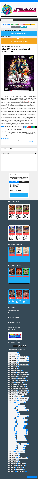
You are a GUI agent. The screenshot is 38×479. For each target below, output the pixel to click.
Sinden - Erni (11, 408)
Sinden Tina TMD (11, 469)
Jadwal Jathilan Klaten (13, 315)
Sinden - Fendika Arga (23, 358)
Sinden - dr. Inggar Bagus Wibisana (15, 370)
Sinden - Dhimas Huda (12, 392)
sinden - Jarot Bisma (12, 380)
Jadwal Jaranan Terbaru (14, 184)
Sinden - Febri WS (23, 356)
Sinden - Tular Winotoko (13, 414)
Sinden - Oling (11, 451)
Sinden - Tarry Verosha (13, 366)
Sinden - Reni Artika (12, 457)
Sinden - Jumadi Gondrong (13, 443)
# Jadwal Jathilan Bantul (9, 126)
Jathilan (24, 181)
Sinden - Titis (22, 463)
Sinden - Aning (11, 402)
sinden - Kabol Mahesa (13, 400)
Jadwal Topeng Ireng (14, 186)
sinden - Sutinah (12, 471)
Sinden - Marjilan (21, 384)
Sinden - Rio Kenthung (12, 459)
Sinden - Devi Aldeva (12, 406)
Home (3, 45)
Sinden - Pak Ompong (20, 386)
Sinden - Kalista (24, 443)
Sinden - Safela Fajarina (13, 374)
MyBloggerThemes (20, 477)
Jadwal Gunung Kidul (30, 24)
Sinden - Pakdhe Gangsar (13, 453)
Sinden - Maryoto (12, 445)
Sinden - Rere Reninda (22, 457)
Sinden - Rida (11, 396)
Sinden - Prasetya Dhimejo (13, 455)
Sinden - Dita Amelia (23, 360)
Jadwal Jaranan (14, 181)
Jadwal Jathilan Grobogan (14, 310)
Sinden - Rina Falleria (12, 388)
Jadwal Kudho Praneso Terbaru (28, 45)
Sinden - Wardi (21, 465)
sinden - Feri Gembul (23, 374)
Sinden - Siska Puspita (13, 412)
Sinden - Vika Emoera (12, 465)
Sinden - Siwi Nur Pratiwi (13, 461)
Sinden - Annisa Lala (20, 402)
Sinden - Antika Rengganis (13, 404)
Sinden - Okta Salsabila (22, 410)
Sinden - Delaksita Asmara (13, 364)
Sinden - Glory (19, 382)
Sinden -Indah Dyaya (23, 416)
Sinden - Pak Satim (20, 451)
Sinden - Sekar (21, 378)
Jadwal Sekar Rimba (13, 185)
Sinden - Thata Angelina (13, 368)
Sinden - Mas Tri (21, 445)
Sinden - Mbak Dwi (12, 447)
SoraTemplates (8, 477)
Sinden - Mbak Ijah (12, 410)
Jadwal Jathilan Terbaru (18, 45)
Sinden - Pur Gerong (12, 378)
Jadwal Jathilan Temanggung (14, 322)
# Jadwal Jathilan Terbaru (18, 126)
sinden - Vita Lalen (22, 380)
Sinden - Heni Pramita (12, 394)
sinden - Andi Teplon (23, 398)
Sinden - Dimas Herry (23, 392)
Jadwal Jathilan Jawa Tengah (14, 312)
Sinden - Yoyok (11, 467)
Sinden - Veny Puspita (12, 398)
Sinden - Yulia (19, 467)
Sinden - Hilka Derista (12, 362)
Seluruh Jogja (6, 24)
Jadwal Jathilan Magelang (14, 317)
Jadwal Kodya (23, 26)
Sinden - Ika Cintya (12, 384)
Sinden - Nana (20, 449)
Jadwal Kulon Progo (15, 26)
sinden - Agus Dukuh (12, 390)
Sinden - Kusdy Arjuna (13, 352)
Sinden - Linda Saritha (13, 360)
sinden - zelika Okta (21, 471)
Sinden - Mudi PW (12, 449)
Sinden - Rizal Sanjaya (22, 372)
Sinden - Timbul (19, 396)
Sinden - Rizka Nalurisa (13, 356)
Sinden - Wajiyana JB (22, 388)
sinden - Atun (20, 469)
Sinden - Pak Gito (22, 394)
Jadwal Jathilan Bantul (9, 45)
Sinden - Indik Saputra (20, 408)
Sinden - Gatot (11, 382)
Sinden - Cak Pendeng (12, 376)
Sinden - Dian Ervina (22, 376)
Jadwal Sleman (14, 24)
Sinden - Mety (20, 447)
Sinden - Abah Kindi (23, 400)
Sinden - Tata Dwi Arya (12, 463)
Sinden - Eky (21, 406)
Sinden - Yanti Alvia (12, 372)
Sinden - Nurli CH (24, 364)
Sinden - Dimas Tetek (12, 358)
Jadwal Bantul (21, 24)
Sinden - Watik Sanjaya (13, 416)
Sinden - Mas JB (11, 386)
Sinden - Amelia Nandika (13, 354)
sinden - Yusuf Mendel (23, 390)
